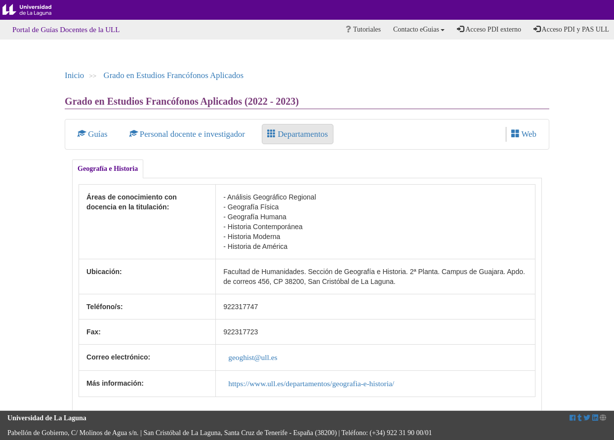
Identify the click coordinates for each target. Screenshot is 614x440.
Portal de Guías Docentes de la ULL (66, 30)
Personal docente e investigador (188, 134)
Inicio (74, 75)
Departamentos (297, 134)
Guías (94, 134)
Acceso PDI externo (489, 29)
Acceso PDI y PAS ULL (571, 29)
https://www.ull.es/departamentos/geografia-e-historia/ (311, 383)
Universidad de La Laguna (34, 10)
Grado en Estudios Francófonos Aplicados (174, 75)
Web (523, 134)
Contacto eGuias (419, 29)
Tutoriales (363, 29)
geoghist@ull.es (252, 357)
